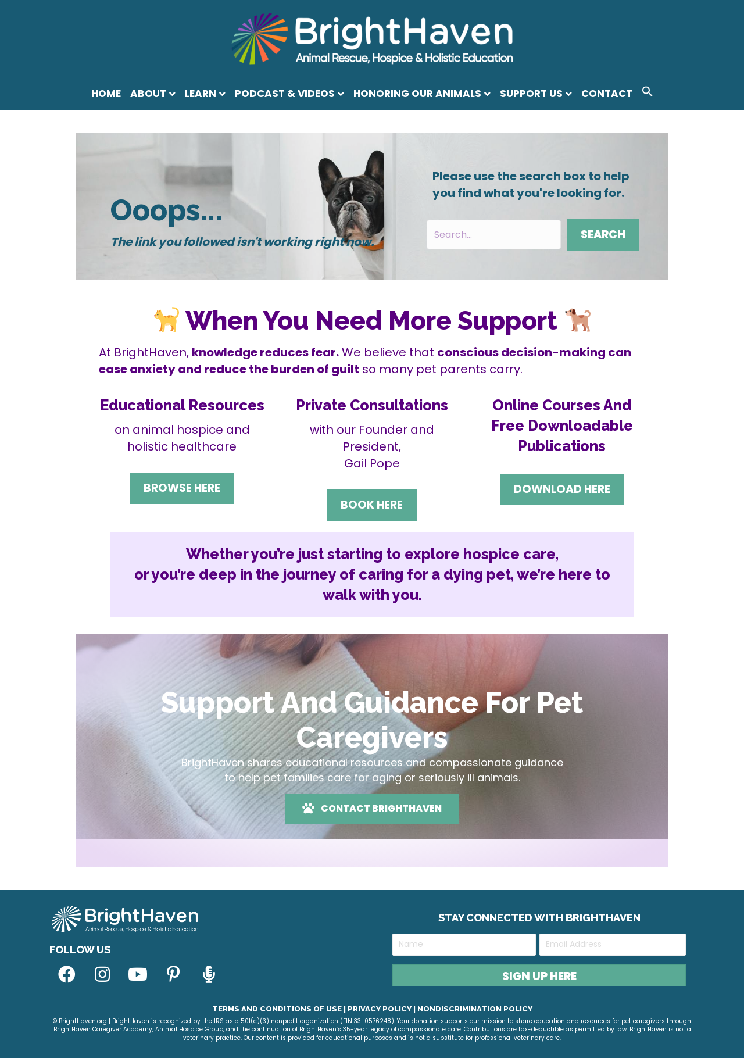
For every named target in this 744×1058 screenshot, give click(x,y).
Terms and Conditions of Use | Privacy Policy (312, 1009)
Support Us (531, 94)
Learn (200, 94)
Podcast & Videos (285, 94)
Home (106, 94)
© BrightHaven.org (80, 1021)
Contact (606, 94)
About (148, 94)
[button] (647, 93)
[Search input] (494, 234)
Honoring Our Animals (417, 94)
